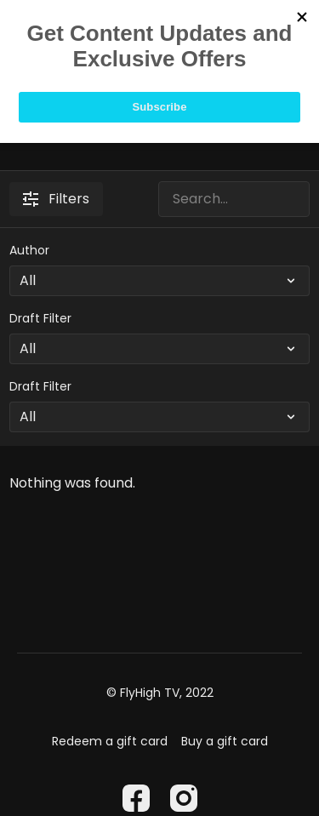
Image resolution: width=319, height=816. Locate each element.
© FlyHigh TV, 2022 (160, 693)
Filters (56, 198)
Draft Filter (40, 318)
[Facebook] (136, 798)
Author (29, 250)
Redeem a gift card (110, 741)
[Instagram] (183, 798)
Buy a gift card (224, 741)
